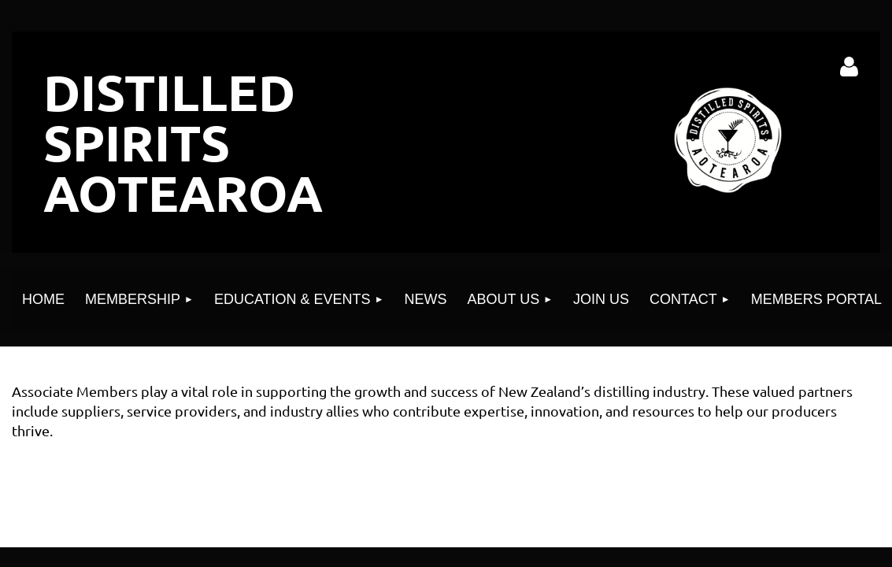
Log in (849, 67)
